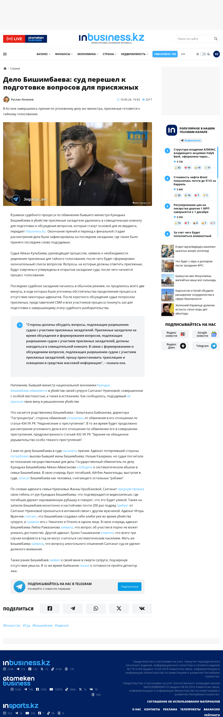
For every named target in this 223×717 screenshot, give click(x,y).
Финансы (62, 54)
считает (30, 516)
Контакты (152, 709)
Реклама (170, 709)
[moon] (208, 54)
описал (24, 478)
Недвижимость (133, 54)
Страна (108, 54)
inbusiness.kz (35, 231)
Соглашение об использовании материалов (183, 701)
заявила (67, 527)
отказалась (75, 418)
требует (123, 505)
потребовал (20, 456)
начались (70, 451)
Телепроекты (190, 709)
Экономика (86, 54)
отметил (107, 533)
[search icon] (216, 39)
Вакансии (212, 709)
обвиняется (38, 390)
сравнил (33, 522)
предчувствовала (131, 489)
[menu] (5, 54)
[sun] (197, 54)
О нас (136, 709)
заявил (54, 560)
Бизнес (42, 54)
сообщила (84, 467)
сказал (84, 565)
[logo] (112, 38)
